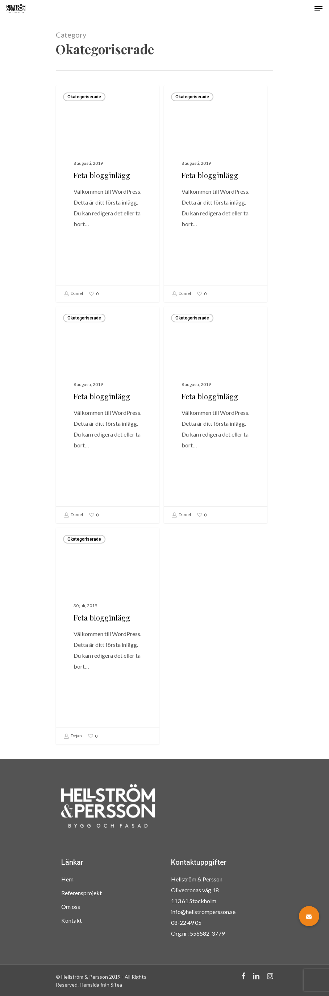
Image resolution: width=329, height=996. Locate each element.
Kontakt (71, 920)
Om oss (70, 906)
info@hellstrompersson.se (203, 911)
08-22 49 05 (186, 922)
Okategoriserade (84, 96)
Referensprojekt (81, 892)
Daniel (73, 294)
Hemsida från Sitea (101, 985)
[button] (309, 916)
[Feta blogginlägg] (107, 193)
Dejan (72, 744)
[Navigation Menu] (318, 8)
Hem (67, 879)
